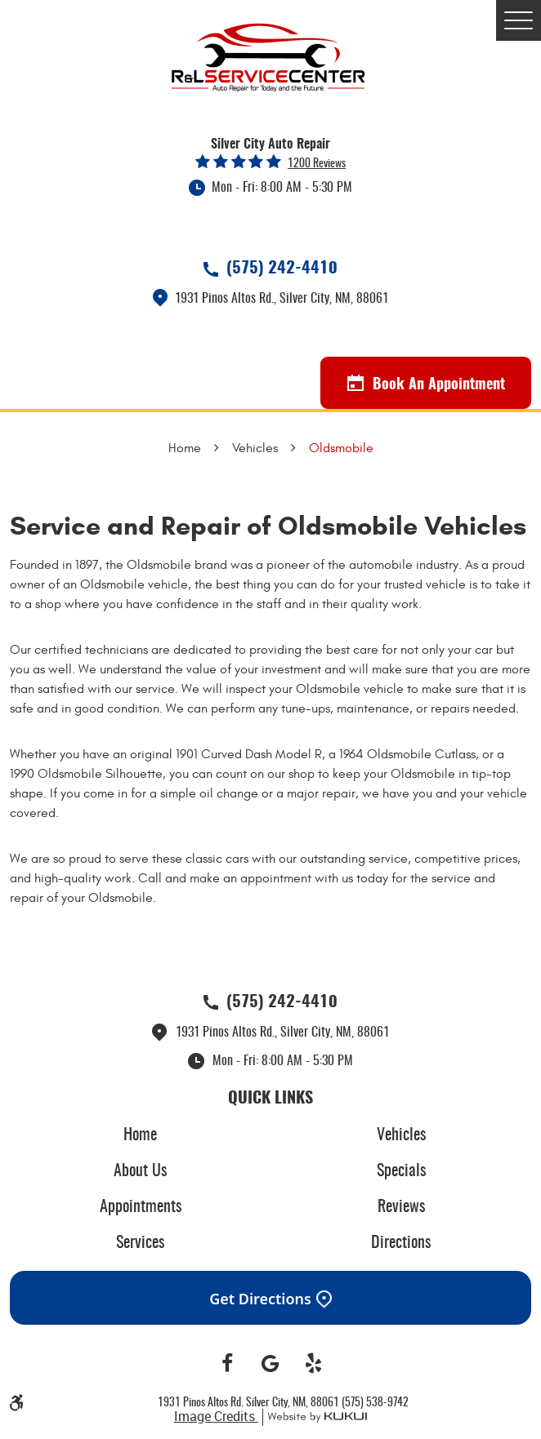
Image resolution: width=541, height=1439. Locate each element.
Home (184, 448)
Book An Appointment (426, 384)
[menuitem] (140, 1135)
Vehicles (255, 448)
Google (271, 1364)
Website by (314, 1417)
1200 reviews (317, 164)
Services (140, 1243)
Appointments (140, 1207)
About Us (140, 1171)
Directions (401, 1243)
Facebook (227, 1364)
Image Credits (216, 1416)
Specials (401, 1171)
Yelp (313, 1364)
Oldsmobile (341, 448)
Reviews (401, 1207)
